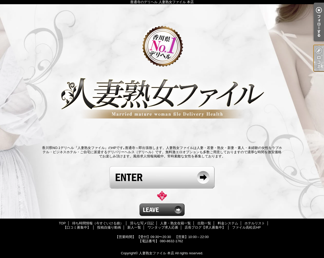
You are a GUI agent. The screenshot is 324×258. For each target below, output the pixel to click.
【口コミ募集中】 (77, 227)
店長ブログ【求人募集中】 (205, 227)
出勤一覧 (204, 223)
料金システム (228, 223)
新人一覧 (134, 227)
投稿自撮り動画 (109, 227)
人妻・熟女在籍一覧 (175, 223)
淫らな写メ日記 (142, 223)
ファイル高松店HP (246, 227)
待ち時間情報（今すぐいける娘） (97, 223)
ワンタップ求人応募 (163, 227)
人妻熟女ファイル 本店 (156, 253)
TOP (62, 223)
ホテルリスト (254, 223)
